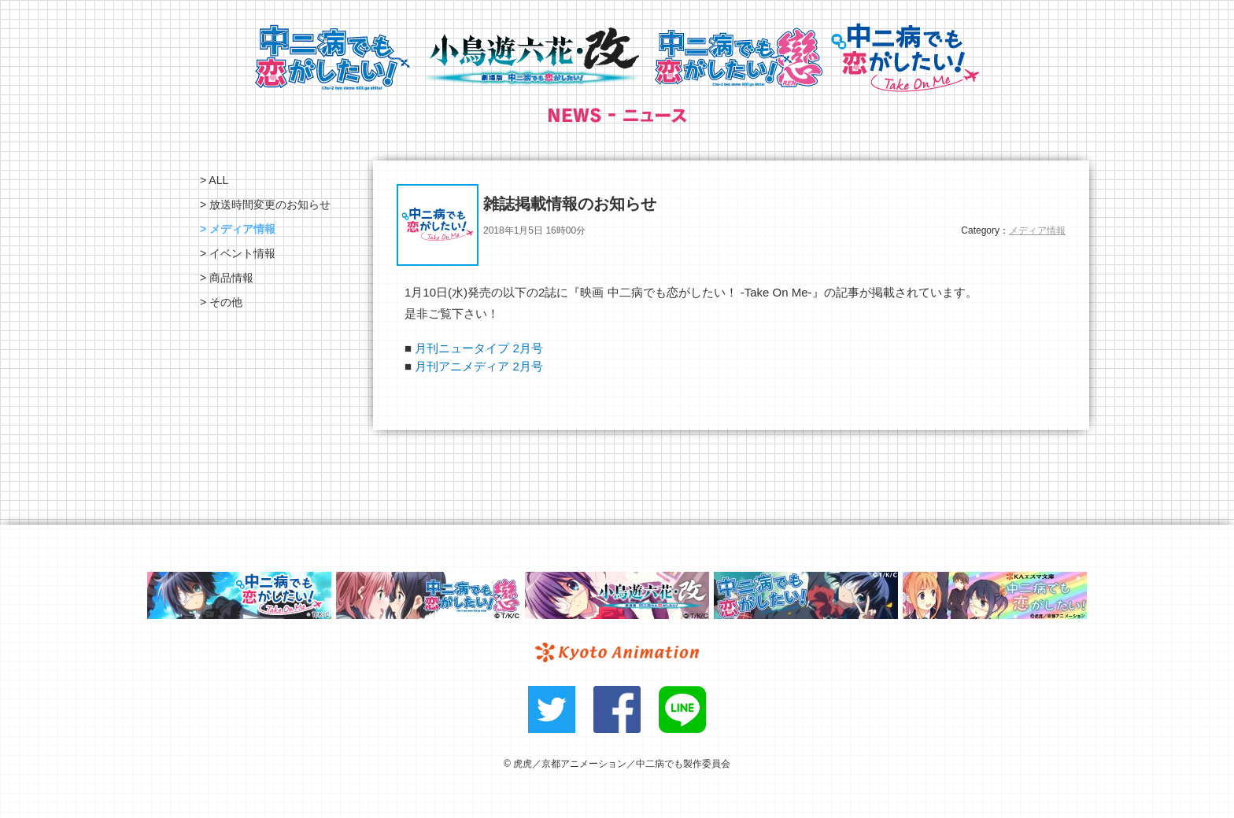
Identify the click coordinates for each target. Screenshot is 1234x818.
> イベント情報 (237, 253)
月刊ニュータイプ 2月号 (479, 348)
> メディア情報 (237, 229)
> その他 (221, 302)
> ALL (214, 180)
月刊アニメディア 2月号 (479, 366)
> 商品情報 (226, 277)
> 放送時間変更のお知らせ (265, 204)
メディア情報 (1037, 230)
